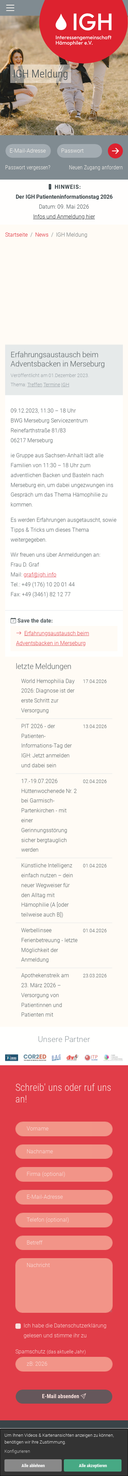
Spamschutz (50, 1351)
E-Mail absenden (64, 1396)
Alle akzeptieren (93, 1465)
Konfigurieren (17, 1451)
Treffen (34, 677)
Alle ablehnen (33, 1465)
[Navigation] (10, 8)
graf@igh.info (40, 867)
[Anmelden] (115, 150)
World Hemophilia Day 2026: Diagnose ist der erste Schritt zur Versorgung (48, 988)
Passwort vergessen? (27, 167)
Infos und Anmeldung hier (64, 216)
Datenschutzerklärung (80, 1325)
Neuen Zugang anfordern (96, 167)
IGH (65, 677)
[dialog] (64, 1452)
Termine (51, 677)
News (41, 234)
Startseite (16, 234)
